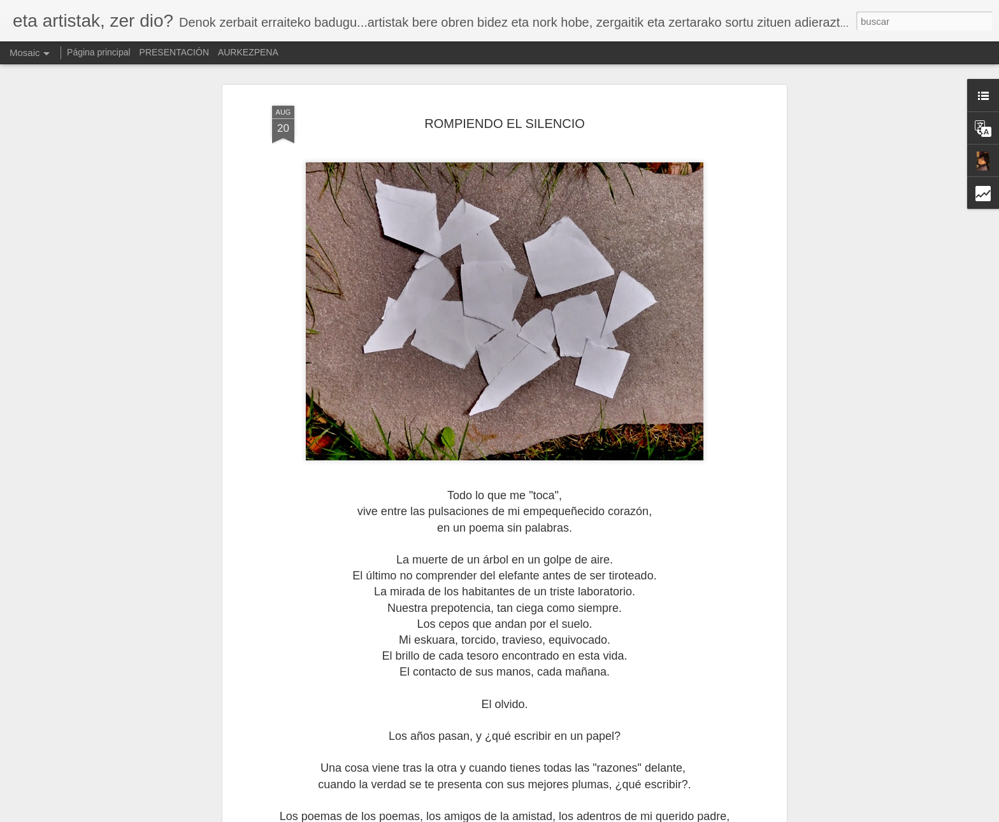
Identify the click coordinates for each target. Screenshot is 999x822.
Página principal (99, 52)
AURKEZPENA (248, 52)
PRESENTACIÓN (174, 52)
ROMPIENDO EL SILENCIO (504, 124)
